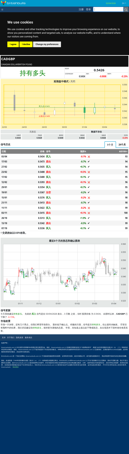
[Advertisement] (64, 162)
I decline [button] (26, 44)
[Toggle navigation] (3, 9)
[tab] (110, 187)
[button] (125, 3)
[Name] (125, 9)
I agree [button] (13, 44)
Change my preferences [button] (47, 44)
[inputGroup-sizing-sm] (108, 9)
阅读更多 (16, 453)
